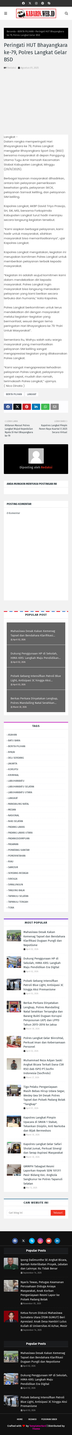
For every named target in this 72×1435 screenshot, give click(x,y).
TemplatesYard (37, 1425)
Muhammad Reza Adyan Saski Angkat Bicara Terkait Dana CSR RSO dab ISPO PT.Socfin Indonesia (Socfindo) (43, 1067)
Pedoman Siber (49, 1419)
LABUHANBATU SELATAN (21, 786)
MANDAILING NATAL (18, 803)
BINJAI (11, 752)
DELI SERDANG (16, 757)
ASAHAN (12, 734)
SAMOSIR (13, 867)
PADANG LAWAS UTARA (20, 832)
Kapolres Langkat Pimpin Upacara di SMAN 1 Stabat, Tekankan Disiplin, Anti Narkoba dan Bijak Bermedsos (44, 1124)
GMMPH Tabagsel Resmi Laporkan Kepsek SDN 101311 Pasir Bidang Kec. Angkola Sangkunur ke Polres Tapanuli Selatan (42, 1175)
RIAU (10, 861)
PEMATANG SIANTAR (19, 849)
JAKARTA (12, 763)
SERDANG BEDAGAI (18, 873)
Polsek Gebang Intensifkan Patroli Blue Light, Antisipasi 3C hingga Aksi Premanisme (36, 678)
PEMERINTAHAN (17, 855)
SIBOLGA (12, 878)
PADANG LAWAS (16, 826)
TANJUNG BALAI (16, 890)
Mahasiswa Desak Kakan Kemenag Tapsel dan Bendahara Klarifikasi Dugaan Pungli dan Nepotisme (33, 633)
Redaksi (11, 67)
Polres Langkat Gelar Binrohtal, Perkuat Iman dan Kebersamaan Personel (44, 1042)
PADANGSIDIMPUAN (19, 838)
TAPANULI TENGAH (18, 901)
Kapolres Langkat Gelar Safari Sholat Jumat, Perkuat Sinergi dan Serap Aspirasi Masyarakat (43, 1148)
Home (20, 1419)
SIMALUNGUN (15, 884)
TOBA (11, 907)
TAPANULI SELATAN (18, 896)
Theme (36, 1428)
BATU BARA (14, 740)
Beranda (11, 31)
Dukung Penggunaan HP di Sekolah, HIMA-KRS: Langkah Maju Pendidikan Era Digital (35, 656)
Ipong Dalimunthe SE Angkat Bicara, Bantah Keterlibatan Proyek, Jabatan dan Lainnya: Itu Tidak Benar (44, 1264)
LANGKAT (31, 394)
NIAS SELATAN (15, 821)
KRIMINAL (13, 775)
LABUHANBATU (16, 780)
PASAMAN (13, 844)
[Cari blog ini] (29, 1213)
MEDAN (12, 809)
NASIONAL (13, 815)
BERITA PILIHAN (26, 31)
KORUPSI (13, 769)
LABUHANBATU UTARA (20, 792)
